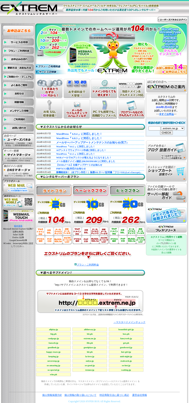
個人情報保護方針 (52, 395)
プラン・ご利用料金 (88, 264)
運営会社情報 (139, 395)
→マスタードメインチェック (129, 322)
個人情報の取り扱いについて (80, 395)
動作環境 (18, 226)
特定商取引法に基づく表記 (114, 395)
